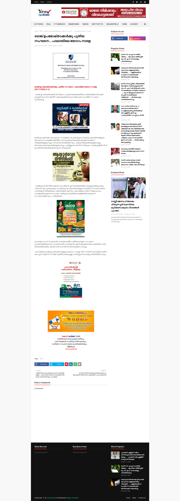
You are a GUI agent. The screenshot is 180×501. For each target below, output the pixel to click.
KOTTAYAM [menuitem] (38, 24)
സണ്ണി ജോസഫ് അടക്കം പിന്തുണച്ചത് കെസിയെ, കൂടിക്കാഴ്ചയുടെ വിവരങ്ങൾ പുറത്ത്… (125, 206)
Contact (49, 2)
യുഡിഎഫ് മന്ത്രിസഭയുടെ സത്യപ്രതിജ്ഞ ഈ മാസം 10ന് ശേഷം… (132, 151)
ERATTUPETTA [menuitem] (97, 24)
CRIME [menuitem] (124, 24)
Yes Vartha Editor (41, 46)
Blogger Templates (72, 498)
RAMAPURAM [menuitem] (73, 24)
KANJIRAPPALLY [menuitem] (113, 24)
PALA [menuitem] (48, 24)
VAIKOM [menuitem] (85, 24)
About (42, 2)
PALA (41, 31)
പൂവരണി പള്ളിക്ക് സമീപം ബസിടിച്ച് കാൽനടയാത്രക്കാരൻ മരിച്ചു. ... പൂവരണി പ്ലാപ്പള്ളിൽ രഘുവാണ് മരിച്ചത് (132, 456)
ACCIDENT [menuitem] (134, 24)
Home (36, 2)
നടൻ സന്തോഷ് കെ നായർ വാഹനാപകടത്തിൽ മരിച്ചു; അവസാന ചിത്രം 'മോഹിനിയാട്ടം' (133, 162)
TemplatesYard (51, 498)
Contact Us (142, 498)
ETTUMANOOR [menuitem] (59, 24)
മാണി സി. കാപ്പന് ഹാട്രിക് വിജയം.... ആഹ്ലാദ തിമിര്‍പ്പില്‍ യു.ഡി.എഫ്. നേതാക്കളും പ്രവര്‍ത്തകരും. (132, 57)
